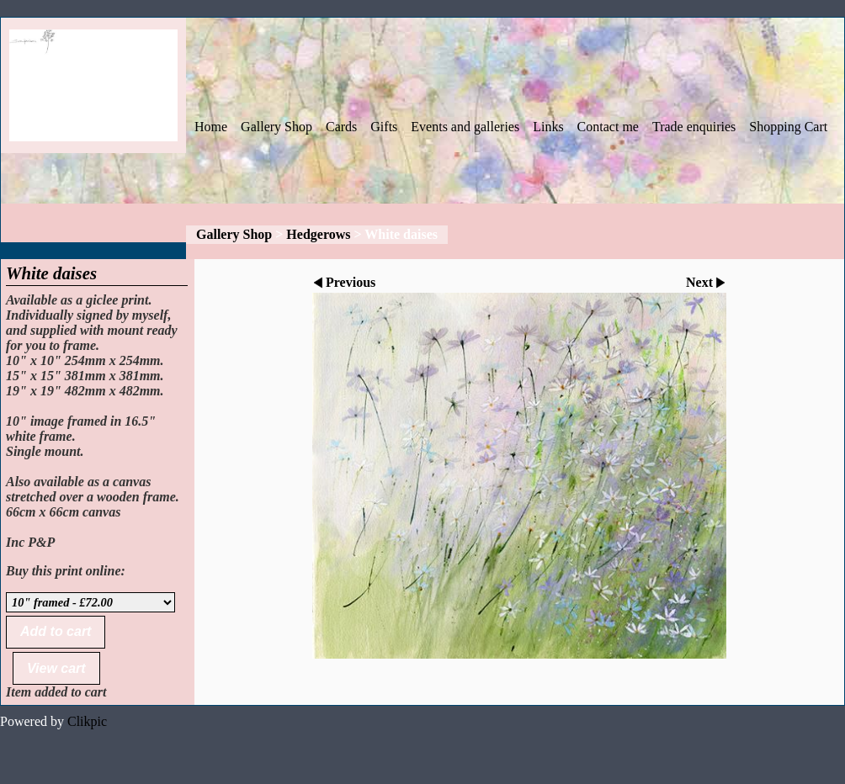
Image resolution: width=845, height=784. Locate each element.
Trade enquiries (694, 126)
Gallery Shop (276, 126)
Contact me (608, 126)
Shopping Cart (788, 126)
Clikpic (87, 721)
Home (210, 126)
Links (548, 126)
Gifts (383, 126)
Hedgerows (318, 234)
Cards (341, 126)
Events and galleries (465, 126)
